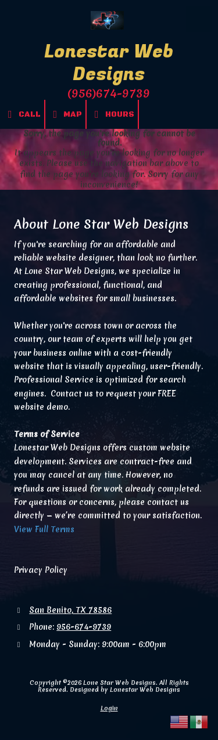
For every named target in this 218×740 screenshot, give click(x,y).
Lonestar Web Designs (108, 63)
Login (109, 708)
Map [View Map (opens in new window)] (66, 114)
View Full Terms (44, 529)
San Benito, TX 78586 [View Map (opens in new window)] (70, 610)
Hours (112, 114)
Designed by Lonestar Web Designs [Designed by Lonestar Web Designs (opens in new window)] (125, 689)
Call (22, 114)
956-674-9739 (83, 627)
